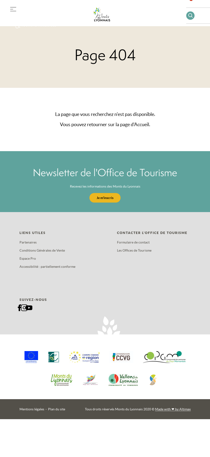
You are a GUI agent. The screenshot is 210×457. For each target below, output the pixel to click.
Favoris (194, 6)
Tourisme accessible (38, 25)
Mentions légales (32, 409)
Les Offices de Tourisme (134, 250)
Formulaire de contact (133, 242)
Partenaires (28, 242)
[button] (13, 8)
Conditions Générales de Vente (42, 250)
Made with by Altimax (173, 409)
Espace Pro (28, 258)
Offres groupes (37, 16)
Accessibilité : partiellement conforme (47, 266)
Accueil (141, 124)
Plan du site (56, 409)
